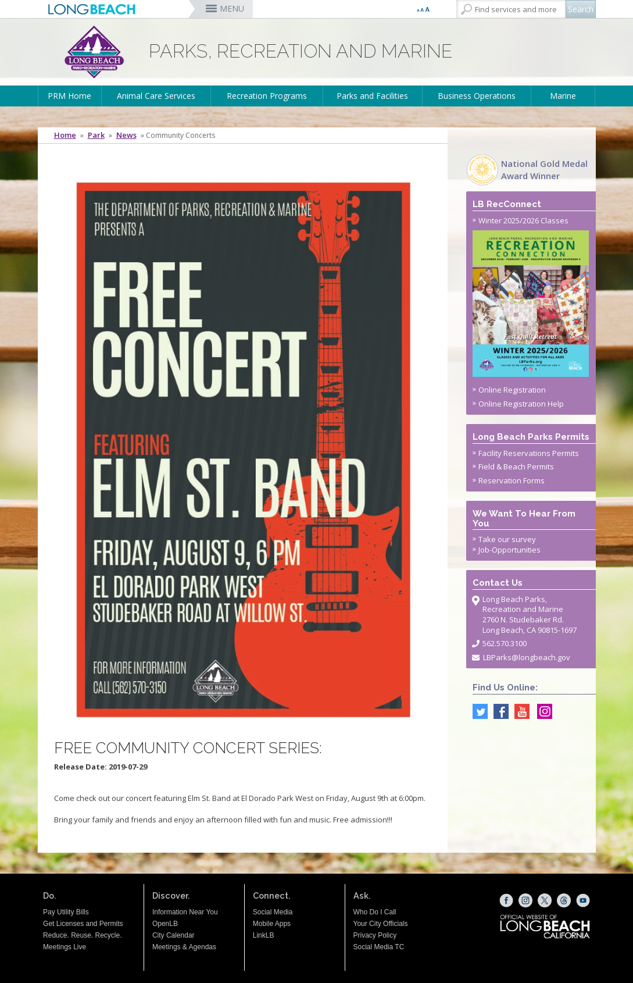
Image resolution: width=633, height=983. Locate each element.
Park (96, 135)
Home (65, 135)
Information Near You (185, 912)
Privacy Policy (375, 935)
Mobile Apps (272, 924)
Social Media (273, 912)
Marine (563, 95)
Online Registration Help (521, 403)
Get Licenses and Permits (83, 924)
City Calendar (173, 935)
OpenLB (165, 924)
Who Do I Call (374, 912)
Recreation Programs (267, 95)
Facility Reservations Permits (528, 453)
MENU (232, 8)
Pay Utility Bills (66, 912)
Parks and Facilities (372, 95)
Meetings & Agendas (184, 947)
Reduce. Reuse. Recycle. (82, 935)
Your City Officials (380, 924)
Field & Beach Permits (516, 466)
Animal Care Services (156, 95)
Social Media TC (379, 947)
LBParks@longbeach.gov (526, 657)
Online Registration (512, 389)
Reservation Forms (511, 480)
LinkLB (263, 935)
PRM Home (69, 95)
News (126, 135)
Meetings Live (64, 947)
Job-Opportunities (509, 549)
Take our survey (507, 539)
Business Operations (477, 95)
